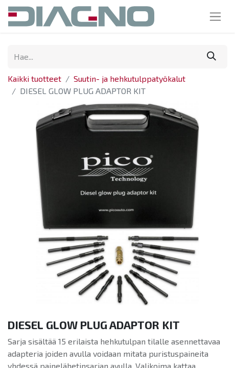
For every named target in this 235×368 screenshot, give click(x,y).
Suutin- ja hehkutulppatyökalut (129, 78)
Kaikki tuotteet (34, 78)
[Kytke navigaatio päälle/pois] (215, 16)
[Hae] (211, 56)
